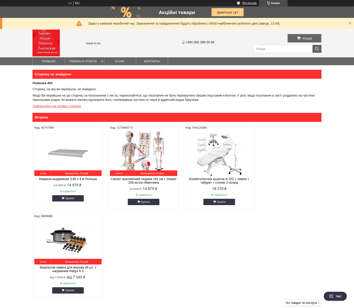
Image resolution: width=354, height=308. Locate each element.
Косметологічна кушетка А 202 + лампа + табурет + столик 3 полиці (214, 180)
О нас (120, 61)
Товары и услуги (83, 61)
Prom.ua (198, 295)
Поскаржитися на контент (164, 303)
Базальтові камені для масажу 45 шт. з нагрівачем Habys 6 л (287, 180)
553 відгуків (249, 3)
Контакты (152, 61)
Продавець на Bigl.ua (177, 299)
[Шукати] (316, 49)
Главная (48, 61)
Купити (68, 198)
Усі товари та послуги (301, 214)
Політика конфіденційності (198, 303)
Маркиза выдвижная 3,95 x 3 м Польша (67, 179)
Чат (335, 296)
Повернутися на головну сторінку (57, 106)
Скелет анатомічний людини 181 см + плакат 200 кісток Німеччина (140, 180)
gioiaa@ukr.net (194, 244)
